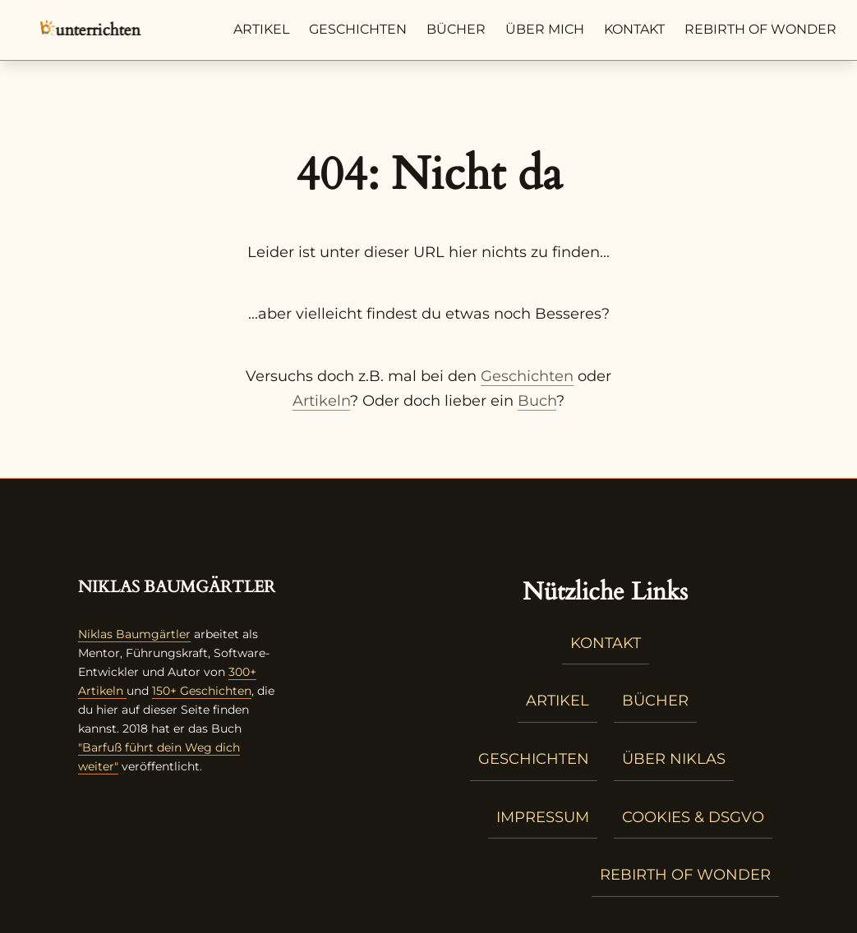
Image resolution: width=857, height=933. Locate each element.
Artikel (261, 29)
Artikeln (321, 401)
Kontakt (634, 29)
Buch (537, 401)
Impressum (542, 817)
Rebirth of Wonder (760, 29)
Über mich (544, 29)
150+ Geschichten (201, 690)
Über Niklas (674, 759)
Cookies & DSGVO (693, 817)
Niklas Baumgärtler (134, 634)
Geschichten (358, 29)
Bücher (456, 29)
